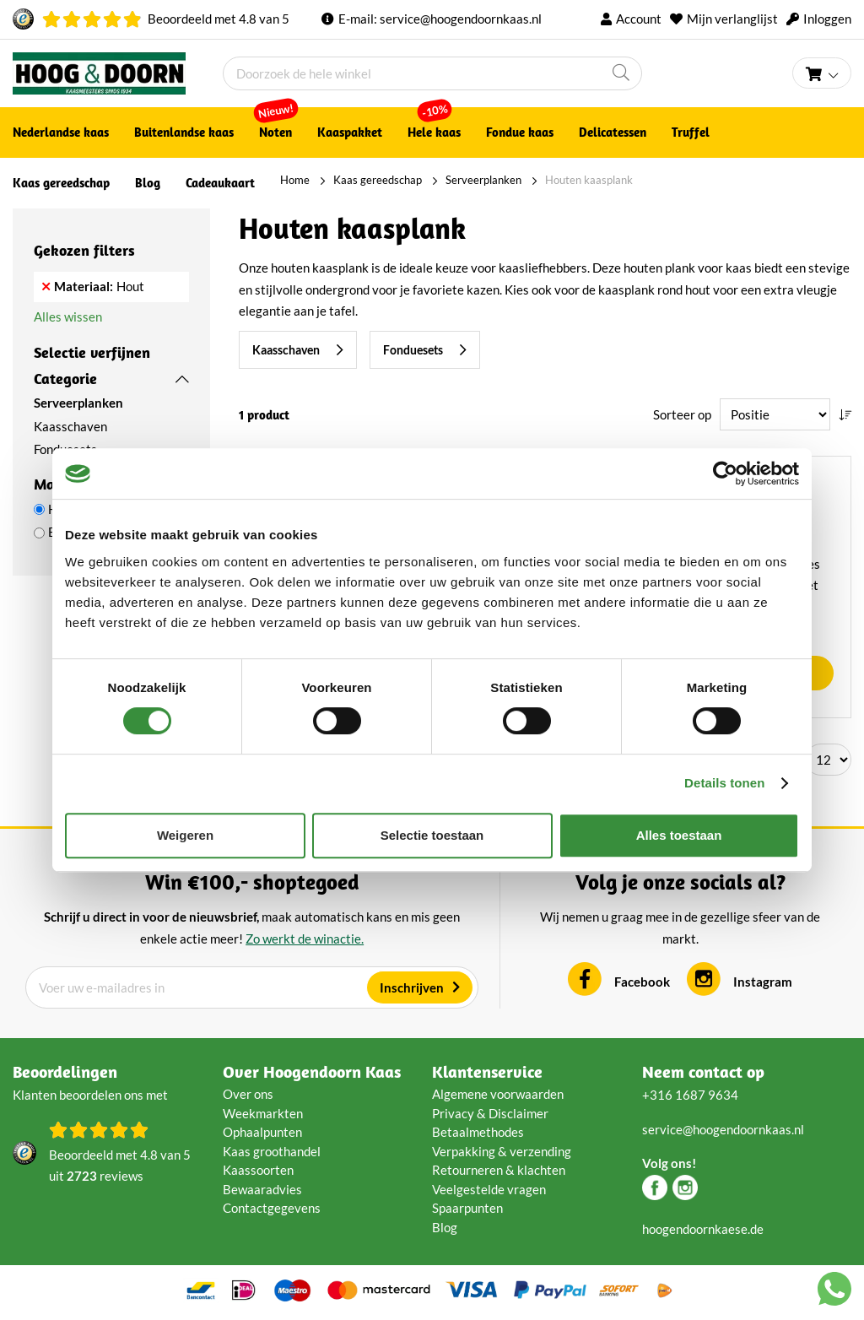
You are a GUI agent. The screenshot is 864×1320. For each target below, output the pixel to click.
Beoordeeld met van (218, 18)
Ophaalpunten (262, 1131)
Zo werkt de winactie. (305, 938)
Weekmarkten (263, 1113)
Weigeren (185, 835)
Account (639, 18)
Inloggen (827, 18)
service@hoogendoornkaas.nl (461, 18)
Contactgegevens (272, 1207)
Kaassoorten (258, 1169)
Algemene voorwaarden (498, 1093)
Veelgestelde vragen (489, 1189)
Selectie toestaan (432, 835)
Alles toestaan (679, 835)
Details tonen (724, 783)
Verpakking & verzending (501, 1151)
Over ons (248, 1093)
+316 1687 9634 (690, 1094)
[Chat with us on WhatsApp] (834, 1292)
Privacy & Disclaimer (490, 1113)
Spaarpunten (467, 1207)
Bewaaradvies (262, 1189)
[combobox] (432, 73)
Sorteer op (682, 414)
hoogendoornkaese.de (703, 1228)
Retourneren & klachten (498, 1169)
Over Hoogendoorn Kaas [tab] (312, 1071)
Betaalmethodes (478, 1131)
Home (295, 180)
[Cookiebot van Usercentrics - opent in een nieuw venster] (725, 473)
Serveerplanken (483, 180)
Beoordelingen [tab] (65, 1071)
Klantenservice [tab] (487, 1071)
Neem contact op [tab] (703, 1071)
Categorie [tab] (65, 378)
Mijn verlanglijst (732, 18)
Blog (444, 1227)
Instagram (762, 981)
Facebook (642, 981)
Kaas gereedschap (377, 180)
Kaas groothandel (272, 1151)
